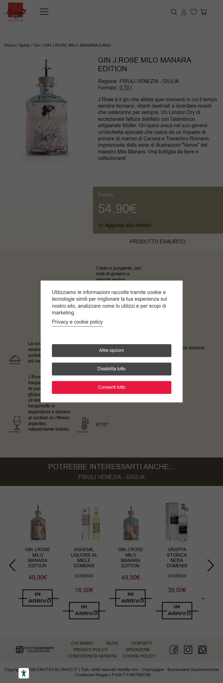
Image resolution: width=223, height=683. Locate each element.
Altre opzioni (111, 351)
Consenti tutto (111, 388)
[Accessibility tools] (23, 673)
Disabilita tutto (111, 369)
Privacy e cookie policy (77, 322)
